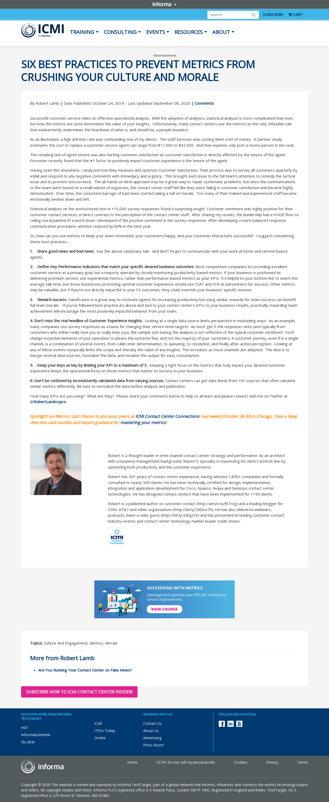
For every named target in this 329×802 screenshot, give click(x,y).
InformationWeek (35, 734)
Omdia (99, 737)
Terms (302, 762)
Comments (204, 103)
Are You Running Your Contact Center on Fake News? (85, 670)
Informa (164, 4)
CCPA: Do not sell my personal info (186, 762)
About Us (151, 730)
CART (295, 14)
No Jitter (28, 741)
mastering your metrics (143, 422)
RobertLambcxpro (50, 401)
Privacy (272, 762)
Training (82, 32)
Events (155, 32)
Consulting (120, 32)
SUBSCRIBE (273, 14)
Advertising (152, 737)
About (221, 32)
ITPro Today (104, 730)
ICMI (98, 723)
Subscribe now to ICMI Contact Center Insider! (79, 692)
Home (132, 762)
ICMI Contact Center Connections (167, 416)
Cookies (240, 762)
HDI (24, 727)
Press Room (153, 745)
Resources (189, 32)
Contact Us (152, 723)
